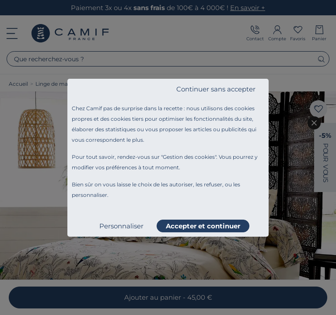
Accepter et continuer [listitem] (203, 226)
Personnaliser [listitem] (121, 226)
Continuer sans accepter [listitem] (216, 89)
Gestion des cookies (189, 157)
